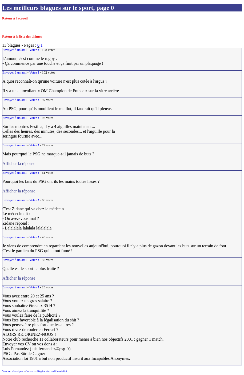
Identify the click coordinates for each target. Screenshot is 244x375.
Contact (30, 371)
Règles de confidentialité (52, 371)
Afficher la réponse (73, 163)
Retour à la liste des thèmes (22, 36)
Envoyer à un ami (14, 50)
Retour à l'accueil (15, 18)
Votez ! (34, 50)
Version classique (12, 371)
